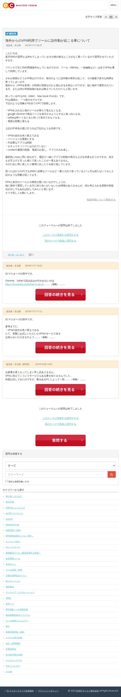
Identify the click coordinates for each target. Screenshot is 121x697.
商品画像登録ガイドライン (18, 615)
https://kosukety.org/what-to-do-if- (24, 284)
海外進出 (10, 586)
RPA (7, 626)
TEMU (8, 598)
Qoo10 (9, 518)
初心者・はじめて (16, 254)
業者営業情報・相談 (15, 632)
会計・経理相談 (13, 643)
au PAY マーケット (14, 513)
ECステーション (13, 581)
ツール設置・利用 (14, 569)
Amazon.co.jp (12, 524)
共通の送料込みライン (16, 575)
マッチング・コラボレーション (20, 592)
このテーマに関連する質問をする (60, 234)
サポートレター (13, 665)
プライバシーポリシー (48, 690)
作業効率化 (11, 648)
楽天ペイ (10, 603)
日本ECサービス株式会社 (87, 690)
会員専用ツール (13, 558)
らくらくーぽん (13, 541)
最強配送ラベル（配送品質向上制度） (23, 552)
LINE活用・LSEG (13, 530)
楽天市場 (10, 501)
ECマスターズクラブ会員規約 (20, 690)
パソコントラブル (14, 660)
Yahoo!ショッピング (15, 507)
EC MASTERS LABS (14, 654)
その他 (9, 671)
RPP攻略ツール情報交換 (17, 609)
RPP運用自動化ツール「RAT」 (20, 535)
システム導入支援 (14, 637)
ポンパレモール (13, 547)
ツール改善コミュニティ (17, 620)
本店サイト (11, 564)
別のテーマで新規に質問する (60, 240)
